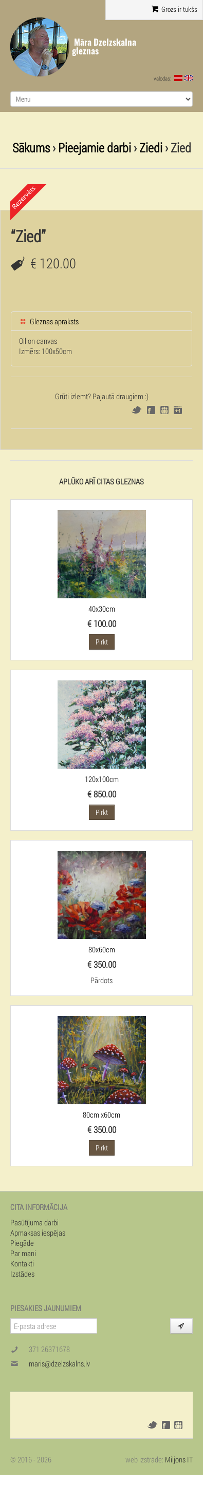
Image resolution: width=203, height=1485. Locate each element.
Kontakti (22, 1263)
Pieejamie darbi (94, 147)
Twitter (136, 410)
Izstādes (22, 1273)
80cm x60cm (101, 1114)
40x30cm (101, 608)
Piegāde (22, 1243)
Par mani (23, 1253)
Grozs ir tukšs (174, 9)
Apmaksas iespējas (37, 1232)
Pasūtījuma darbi (34, 1222)
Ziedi (150, 147)
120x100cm (102, 779)
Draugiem (164, 410)
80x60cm (101, 949)
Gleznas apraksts (49, 321)
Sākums (31, 147)
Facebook (151, 410)
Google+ (178, 410)
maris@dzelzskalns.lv (59, 1363)
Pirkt (102, 642)
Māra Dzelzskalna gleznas (104, 46)
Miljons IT (179, 1459)
